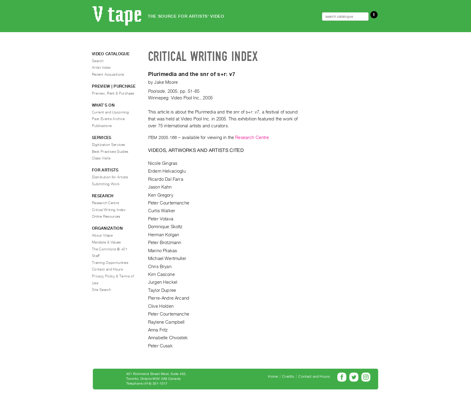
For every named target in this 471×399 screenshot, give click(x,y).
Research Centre (252, 137)
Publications (102, 126)
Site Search (101, 290)
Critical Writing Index (109, 210)
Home (273, 376)
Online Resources (106, 216)
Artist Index (101, 67)
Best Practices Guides (110, 152)
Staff (96, 256)
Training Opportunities (110, 263)
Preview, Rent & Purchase (113, 93)
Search (97, 61)
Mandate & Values (106, 242)
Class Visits (101, 158)
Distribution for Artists (110, 177)
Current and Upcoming (110, 112)
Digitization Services (108, 145)
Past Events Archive (108, 119)
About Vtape (102, 235)
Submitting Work (106, 184)
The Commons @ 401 (110, 249)
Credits (288, 376)
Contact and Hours (107, 269)
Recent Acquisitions (108, 74)
